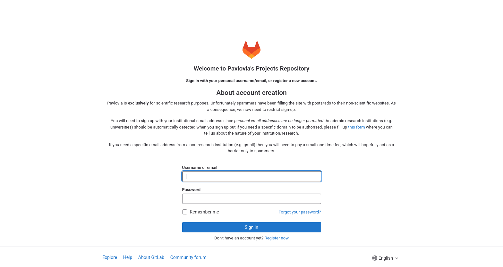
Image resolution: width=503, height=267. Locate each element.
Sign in (251, 227)
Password (191, 189)
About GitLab (151, 257)
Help (127, 257)
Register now (277, 238)
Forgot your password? (300, 212)
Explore (109, 257)
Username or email (199, 167)
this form (356, 127)
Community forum (188, 257)
